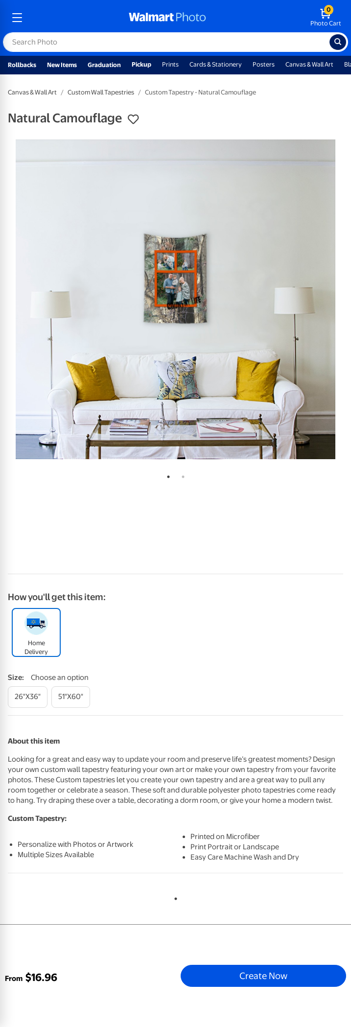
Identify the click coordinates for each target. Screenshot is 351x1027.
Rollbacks (22, 65)
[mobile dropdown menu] (17, 17)
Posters (264, 64)
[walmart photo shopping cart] (325, 17)
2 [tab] (181, 475)
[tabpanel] (175, 299)
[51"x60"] (70, 696)
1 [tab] (166, 475)
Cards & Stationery (215, 64)
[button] (133, 119)
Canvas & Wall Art (309, 64)
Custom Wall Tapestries (101, 92)
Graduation (104, 65)
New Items (62, 65)
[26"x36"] (27, 696)
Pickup (141, 64)
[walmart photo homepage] (167, 17)
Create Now (263, 975)
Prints (170, 64)
